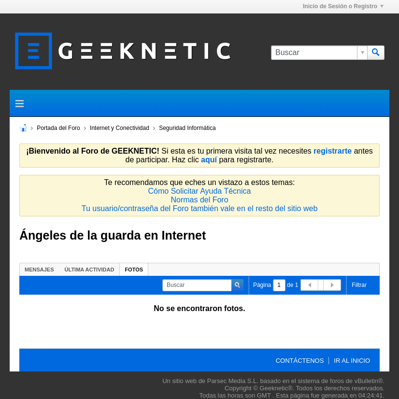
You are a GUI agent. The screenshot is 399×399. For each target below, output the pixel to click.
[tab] (39, 269)
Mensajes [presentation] (39, 269)
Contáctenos (300, 360)
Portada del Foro (58, 128)
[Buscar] (319, 52)
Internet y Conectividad (119, 128)
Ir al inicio (352, 360)
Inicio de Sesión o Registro (343, 6)
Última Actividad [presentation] (89, 269)
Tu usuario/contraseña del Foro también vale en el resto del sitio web (200, 208)
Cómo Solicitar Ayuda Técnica (199, 191)
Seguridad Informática (187, 128)
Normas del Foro (199, 200)
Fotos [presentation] (134, 269)
